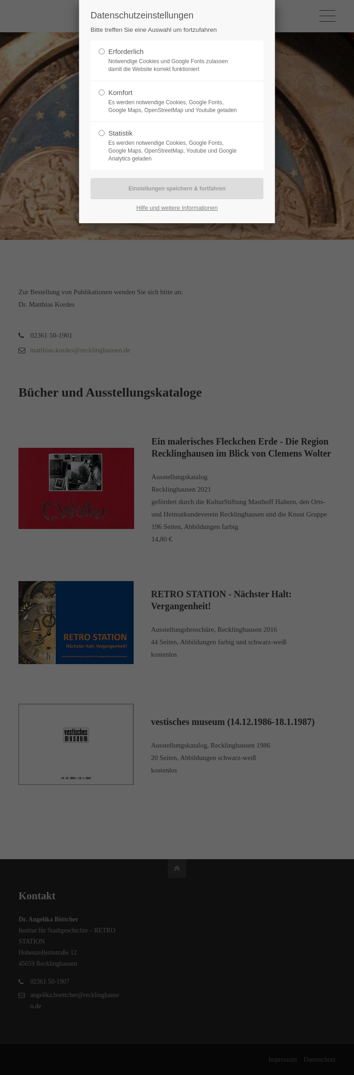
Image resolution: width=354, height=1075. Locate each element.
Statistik (120, 133)
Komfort (120, 92)
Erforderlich (126, 51)
